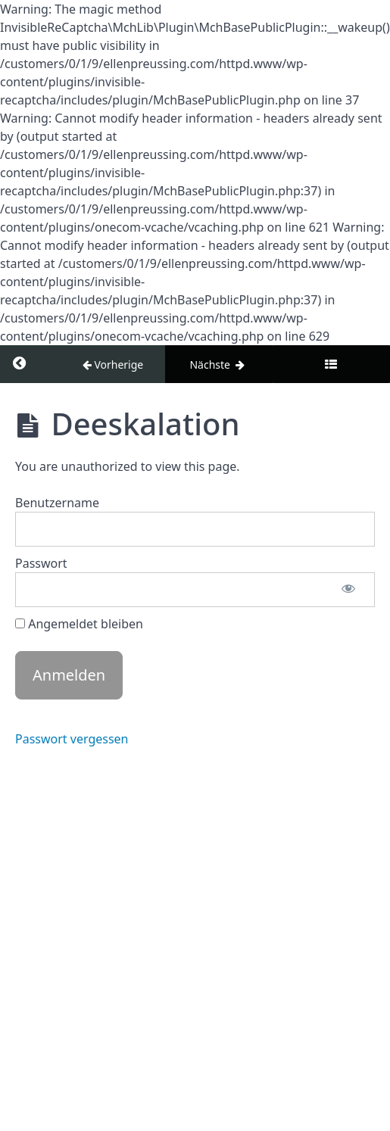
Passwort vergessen (72, 739)
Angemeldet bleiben (79, 623)
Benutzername (57, 502)
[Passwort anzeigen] (348, 589)
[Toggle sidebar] (331, 364)
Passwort (41, 563)
